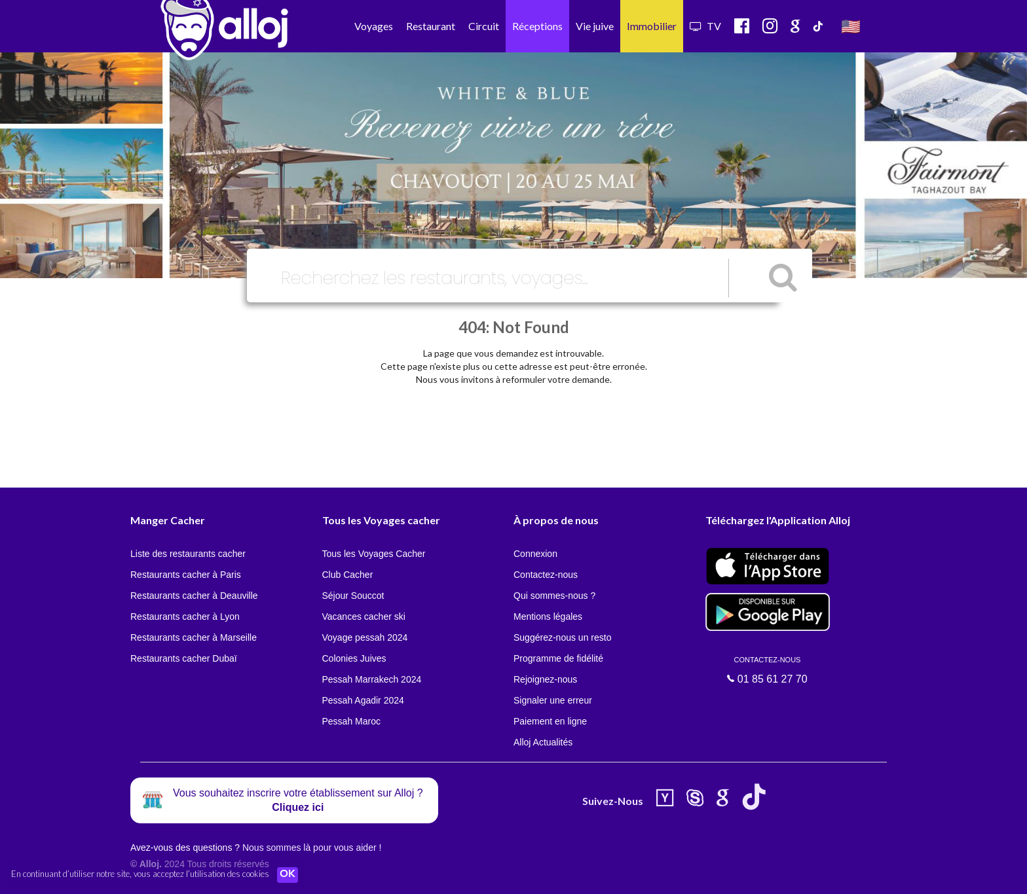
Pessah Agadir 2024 (363, 700)
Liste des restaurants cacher (188, 553)
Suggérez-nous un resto (562, 637)
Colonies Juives (354, 658)
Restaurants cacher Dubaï (183, 658)
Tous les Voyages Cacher (374, 553)
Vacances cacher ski (363, 616)
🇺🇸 (851, 25)
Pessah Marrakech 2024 (372, 679)
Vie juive (595, 26)
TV (705, 26)
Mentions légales (548, 616)
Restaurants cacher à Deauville (194, 595)
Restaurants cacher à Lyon (185, 616)
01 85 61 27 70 (767, 670)
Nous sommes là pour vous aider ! (311, 847)
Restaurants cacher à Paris (185, 574)
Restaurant (430, 26)
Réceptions (537, 26)
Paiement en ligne (550, 721)
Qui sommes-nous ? (554, 595)
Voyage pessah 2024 (365, 637)
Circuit (483, 26)
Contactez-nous (546, 574)
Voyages (373, 26)
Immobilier (652, 26)
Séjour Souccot (353, 595)
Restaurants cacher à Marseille (193, 637)
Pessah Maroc (351, 721)
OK (288, 875)
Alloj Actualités (543, 742)
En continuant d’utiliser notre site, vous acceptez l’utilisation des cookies (140, 874)
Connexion (535, 553)
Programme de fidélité (558, 658)
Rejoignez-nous (545, 679)
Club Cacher (347, 574)
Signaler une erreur (553, 700)
